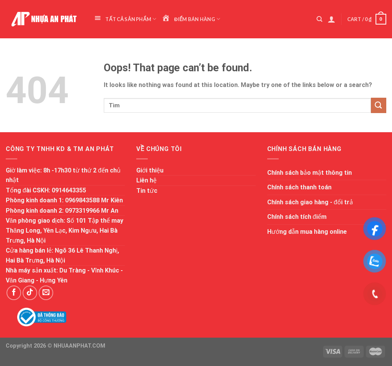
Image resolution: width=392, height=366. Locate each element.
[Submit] (378, 105)
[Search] (319, 19)
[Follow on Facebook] (14, 293)
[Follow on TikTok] (30, 293)
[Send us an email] (46, 293)
